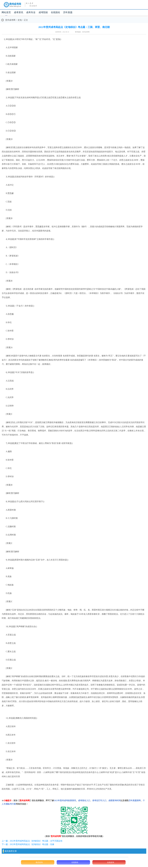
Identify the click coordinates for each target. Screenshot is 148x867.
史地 (20, 20)
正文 (26, 20)
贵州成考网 (10, 20)
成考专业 (30, 12)
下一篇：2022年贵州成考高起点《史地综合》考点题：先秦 (28, 844)
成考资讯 (18, 12)
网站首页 (6, 12)
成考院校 (43, 12)
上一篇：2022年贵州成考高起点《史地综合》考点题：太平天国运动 (32, 841)
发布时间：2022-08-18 (62, 32)
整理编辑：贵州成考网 (82, 32)
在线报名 (55, 12)
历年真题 (67, 12)
